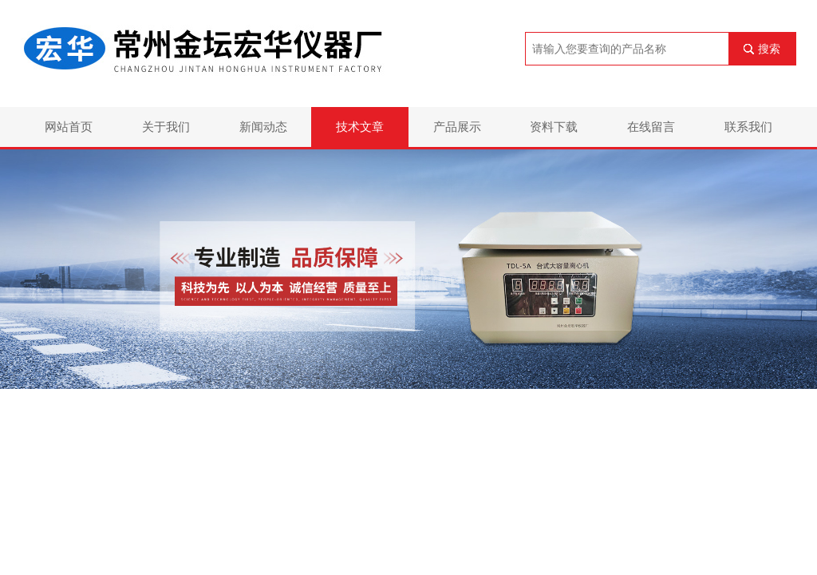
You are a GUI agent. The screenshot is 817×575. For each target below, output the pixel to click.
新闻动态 (263, 126)
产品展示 (457, 126)
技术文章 (360, 126)
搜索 (769, 48)
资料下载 (554, 126)
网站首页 (69, 126)
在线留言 (651, 126)
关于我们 (166, 126)
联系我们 (748, 126)
